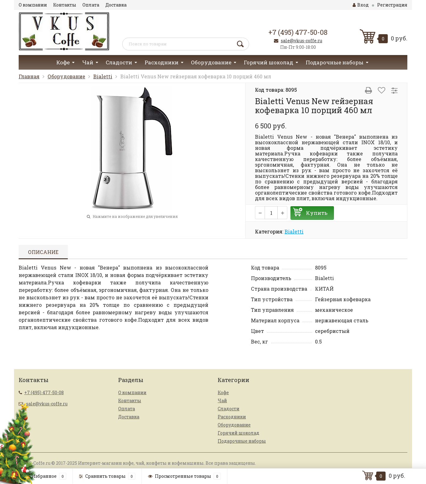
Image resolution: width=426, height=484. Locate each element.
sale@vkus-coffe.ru (301, 41)
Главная (29, 76)
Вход (361, 5)
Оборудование (211, 62)
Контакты (64, 5)
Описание (43, 252)
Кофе (63, 62)
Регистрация (392, 5)
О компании (33, 5)
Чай (87, 62)
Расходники (161, 62)
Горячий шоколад (268, 62)
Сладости (119, 62)
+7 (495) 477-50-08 (297, 32)
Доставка (116, 5)
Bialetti (102, 76)
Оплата (90, 5)
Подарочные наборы (334, 62)
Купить (316, 212)
